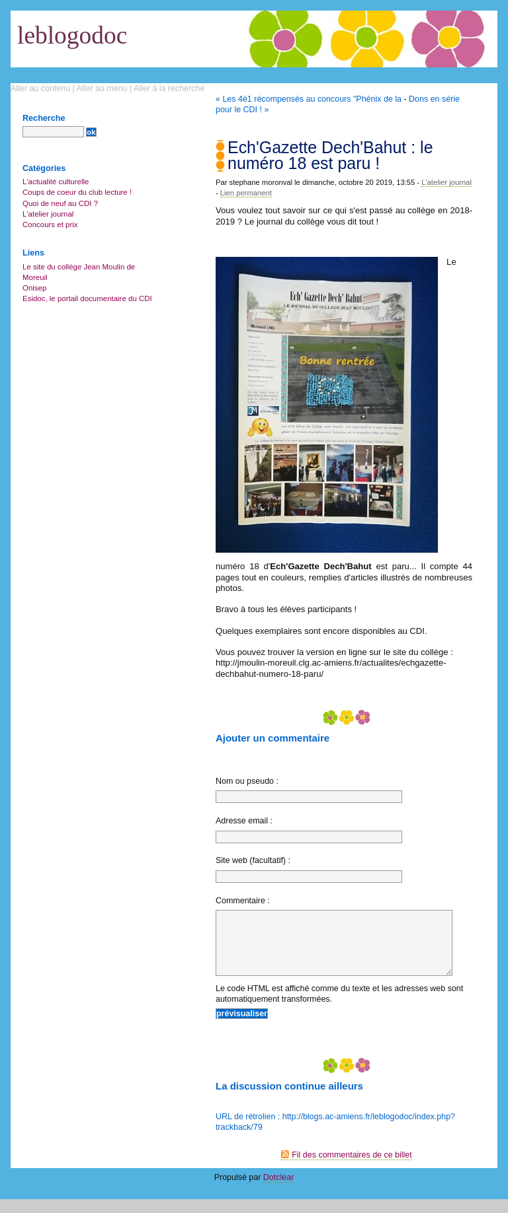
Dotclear (278, 1191)
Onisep (34, 288)
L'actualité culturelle (55, 182)
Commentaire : (243, 900)
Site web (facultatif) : (253, 860)
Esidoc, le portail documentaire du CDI (87, 298)
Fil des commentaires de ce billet (352, 1168)
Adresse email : (244, 820)
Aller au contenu (40, 88)
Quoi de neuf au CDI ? (60, 203)
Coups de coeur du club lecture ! (77, 192)
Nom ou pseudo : (247, 781)
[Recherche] (53, 131)
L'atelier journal (446, 182)
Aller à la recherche (169, 88)
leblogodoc (72, 35)
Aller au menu (102, 88)
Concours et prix (50, 224)
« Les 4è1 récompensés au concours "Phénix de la (309, 99)
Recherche (43, 118)
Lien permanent (246, 193)
